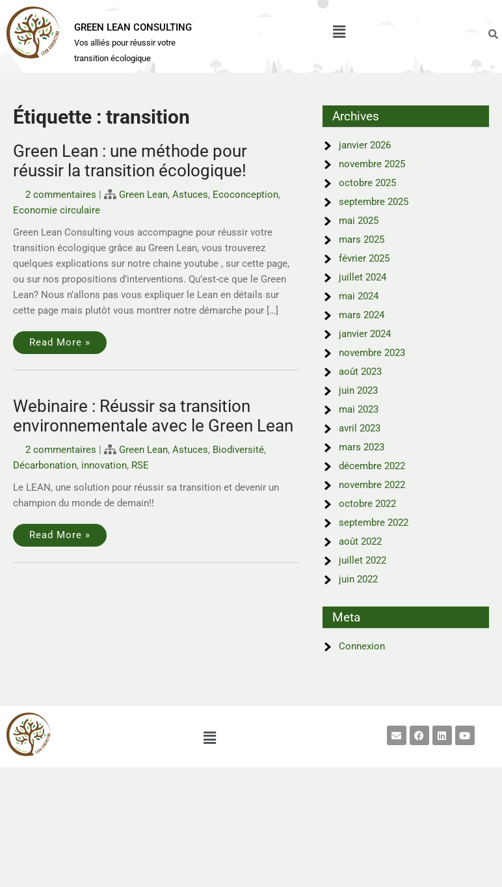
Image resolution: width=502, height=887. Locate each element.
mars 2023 (361, 447)
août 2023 (360, 371)
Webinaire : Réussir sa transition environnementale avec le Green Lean (153, 415)
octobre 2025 (367, 183)
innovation (104, 465)
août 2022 (360, 541)
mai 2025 (358, 220)
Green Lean (143, 194)
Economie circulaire (56, 210)
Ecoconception (245, 194)
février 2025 (364, 258)
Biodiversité (238, 450)
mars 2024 (361, 315)
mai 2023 (358, 409)
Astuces (190, 194)
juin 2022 (358, 579)
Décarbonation (45, 465)
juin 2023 (358, 390)
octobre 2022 (367, 504)
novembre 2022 (372, 485)
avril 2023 (359, 428)
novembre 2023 (372, 353)
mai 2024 (358, 296)
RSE (140, 465)
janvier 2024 (365, 334)
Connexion (362, 646)
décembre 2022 (372, 466)
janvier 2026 (365, 145)
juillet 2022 (362, 560)
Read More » (59, 342)
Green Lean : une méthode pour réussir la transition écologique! (130, 160)
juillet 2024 (362, 277)
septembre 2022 (373, 522)
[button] (339, 32)
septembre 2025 (373, 202)
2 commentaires (60, 194)
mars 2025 (361, 239)
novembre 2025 (372, 164)
